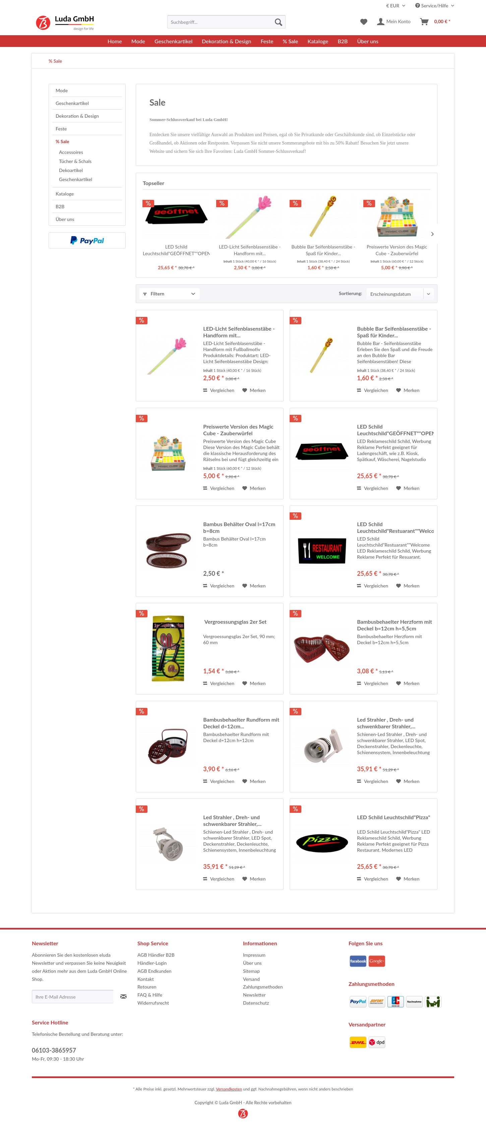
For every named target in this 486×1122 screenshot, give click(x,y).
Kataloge (65, 194)
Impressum (254, 955)
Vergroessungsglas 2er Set (234, 621)
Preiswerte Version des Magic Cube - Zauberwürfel (397, 250)
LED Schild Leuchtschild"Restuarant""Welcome (395, 527)
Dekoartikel (71, 170)
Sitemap (251, 971)
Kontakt (145, 979)
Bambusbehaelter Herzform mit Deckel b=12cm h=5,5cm (394, 624)
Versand (251, 979)
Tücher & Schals (75, 161)
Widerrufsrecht (153, 1003)
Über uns (65, 219)
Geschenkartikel (72, 103)
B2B (60, 206)
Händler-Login (152, 963)
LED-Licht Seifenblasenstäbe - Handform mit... (250, 250)
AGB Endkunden (154, 971)
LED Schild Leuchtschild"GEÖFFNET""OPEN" (176, 250)
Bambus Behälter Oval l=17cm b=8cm (239, 527)
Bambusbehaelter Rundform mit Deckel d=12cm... (241, 722)
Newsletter (254, 995)
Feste (61, 128)
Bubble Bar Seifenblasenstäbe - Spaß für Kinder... (323, 250)
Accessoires (71, 152)
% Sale (62, 141)
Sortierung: (350, 293)
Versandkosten (229, 1088)
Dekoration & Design (77, 116)
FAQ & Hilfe (149, 995)
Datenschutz (256, 1003)
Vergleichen (218, 390)
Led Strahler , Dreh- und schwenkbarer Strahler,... (386, 722)
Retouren (147, 987)
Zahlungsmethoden (263, 987)
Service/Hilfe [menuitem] (432, 5)
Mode (62, 90)
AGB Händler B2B (156, 955)
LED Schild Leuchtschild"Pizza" (393, 817)
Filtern (153, 293)
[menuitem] (226, 22)
